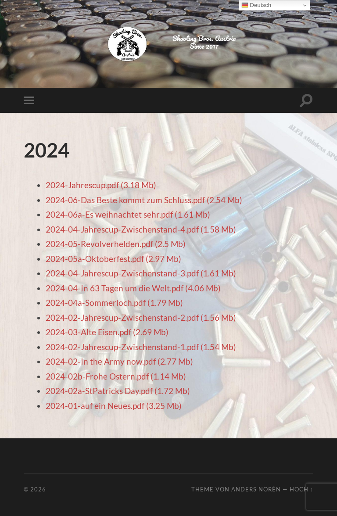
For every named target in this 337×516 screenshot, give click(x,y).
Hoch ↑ (301, 489)
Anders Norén (256, 489)
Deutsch (256, 5)
